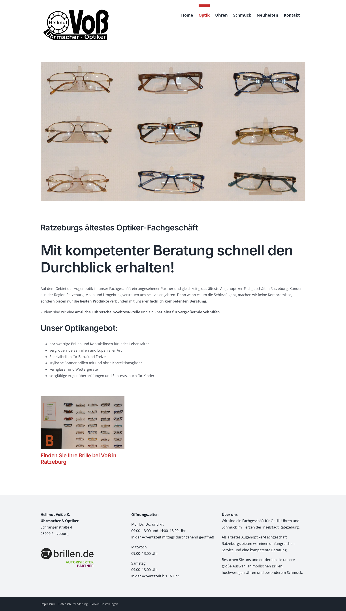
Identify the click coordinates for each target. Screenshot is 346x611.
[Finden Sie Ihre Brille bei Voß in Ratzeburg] (82, 422)
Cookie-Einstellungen (104, 604)
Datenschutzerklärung (73, 604)
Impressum (48, 604)
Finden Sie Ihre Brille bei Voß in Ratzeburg (79, 458)
